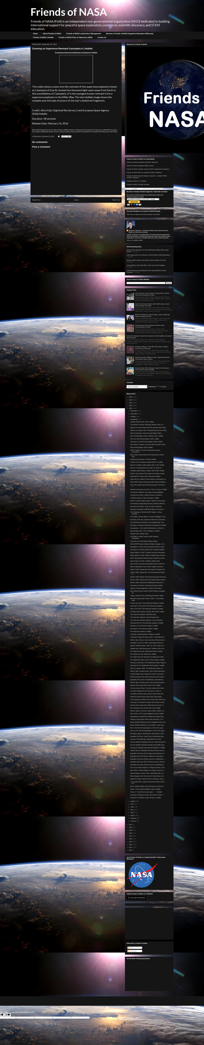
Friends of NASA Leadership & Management (83, 33)
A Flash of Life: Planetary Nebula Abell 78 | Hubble (146, 462)
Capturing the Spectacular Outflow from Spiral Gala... (147, 716)
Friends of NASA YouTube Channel (138, 184)
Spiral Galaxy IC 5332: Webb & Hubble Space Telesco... (148, 555)
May (132, 810)
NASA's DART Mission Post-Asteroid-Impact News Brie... (148, 577)
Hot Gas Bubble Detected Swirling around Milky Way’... (148, 745)
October (133, 416)
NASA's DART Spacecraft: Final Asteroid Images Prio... (148, 569)
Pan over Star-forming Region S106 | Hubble (144, 439)
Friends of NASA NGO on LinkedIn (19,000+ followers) (144, 172)
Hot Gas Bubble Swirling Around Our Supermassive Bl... (148, 742)
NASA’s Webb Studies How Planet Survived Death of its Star (146, 260)
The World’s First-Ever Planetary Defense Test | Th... (147, 424)
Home (35, 33)
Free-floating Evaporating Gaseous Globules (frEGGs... (148, 503)
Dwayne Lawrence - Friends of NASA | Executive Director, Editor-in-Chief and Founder (148, 231)
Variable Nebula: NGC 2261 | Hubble (142, 422)
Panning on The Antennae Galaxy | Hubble (144, 626)
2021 (131, 825)
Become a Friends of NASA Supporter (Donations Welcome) (129, 33)
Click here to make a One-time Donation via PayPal (143, 214)
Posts (130, 948)
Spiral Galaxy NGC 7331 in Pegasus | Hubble (144, 531)
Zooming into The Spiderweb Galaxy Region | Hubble (147, 665)
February (134, 818)
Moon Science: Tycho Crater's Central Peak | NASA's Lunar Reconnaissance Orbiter (152, 294)
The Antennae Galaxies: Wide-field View (143, 614)
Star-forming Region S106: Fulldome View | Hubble (146, 436)
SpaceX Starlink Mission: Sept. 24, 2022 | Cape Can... (147, 645)
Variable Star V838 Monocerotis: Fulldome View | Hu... (147, 648)
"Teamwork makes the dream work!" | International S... (147, 637)
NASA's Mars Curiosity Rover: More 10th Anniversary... (148, 671)
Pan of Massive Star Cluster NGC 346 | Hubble (145, 708)
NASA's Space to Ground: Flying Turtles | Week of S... (147, 711)
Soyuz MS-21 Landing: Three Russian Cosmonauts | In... (148, 479)
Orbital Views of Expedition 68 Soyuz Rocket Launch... (147, 750)
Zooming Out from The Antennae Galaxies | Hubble (146, 623)
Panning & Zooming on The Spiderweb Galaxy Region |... (148, 662)
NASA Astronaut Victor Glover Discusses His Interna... (147, 677)
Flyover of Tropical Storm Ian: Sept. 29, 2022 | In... (146, 468)
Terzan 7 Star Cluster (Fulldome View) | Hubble (145, 789)
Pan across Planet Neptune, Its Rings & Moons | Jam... (148, 767)
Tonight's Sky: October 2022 (139, 534)
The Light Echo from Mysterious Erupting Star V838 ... (147, 657)
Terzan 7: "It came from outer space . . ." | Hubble (146, 792)
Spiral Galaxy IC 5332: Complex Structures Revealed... (148, 552)
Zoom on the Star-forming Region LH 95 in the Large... (147, 731)
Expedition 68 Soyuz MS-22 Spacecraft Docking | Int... (147, 753)
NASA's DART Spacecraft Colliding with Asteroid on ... (147, 582)
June (132, 807)
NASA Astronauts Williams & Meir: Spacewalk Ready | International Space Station (152, 358)
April (132, 812)
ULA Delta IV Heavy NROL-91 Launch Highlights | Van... (148, 517)
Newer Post (36, 200)
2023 (131, 405)
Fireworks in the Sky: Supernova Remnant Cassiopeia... (148, 519)
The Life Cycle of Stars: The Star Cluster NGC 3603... (147, 688)
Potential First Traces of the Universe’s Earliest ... (146, 476)
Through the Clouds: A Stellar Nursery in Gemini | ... (147, 495)
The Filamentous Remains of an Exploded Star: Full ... (147, 522)
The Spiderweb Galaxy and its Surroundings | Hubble (147, 660)
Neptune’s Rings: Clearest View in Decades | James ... (147, 779)
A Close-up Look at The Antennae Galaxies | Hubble (147, 603)
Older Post (116, 200)
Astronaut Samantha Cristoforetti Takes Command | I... (147, 509)
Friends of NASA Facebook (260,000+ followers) (142, 162)
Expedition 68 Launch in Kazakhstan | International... (147, 679)
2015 (131, 841)
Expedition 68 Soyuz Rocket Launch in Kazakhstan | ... (148, 759)
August (133, 801)
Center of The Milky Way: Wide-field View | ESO (145, 739)
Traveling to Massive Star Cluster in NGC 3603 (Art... (147, 694)
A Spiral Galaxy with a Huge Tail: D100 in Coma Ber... (147, 674)
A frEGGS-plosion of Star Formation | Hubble (144, 498)
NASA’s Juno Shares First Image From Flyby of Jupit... (147, 473)
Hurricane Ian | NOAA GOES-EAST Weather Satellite (147, 549)
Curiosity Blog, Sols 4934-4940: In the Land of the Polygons (146, 265)
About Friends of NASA (52, 33)
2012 (131, 850)
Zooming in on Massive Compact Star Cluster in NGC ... (148, 702)
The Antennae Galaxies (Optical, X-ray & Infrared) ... (147, 620)
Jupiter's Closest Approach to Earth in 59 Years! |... (146, 588)
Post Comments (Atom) (80, 205)
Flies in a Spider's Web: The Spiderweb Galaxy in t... (147, 668)
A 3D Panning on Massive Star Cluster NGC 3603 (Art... (148, 699)
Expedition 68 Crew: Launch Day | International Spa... (147, 736)
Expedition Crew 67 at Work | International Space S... (147, 643)
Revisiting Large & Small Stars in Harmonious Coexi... (147, 733)
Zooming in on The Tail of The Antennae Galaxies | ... (147, 606)
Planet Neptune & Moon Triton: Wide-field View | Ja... (147, 773)
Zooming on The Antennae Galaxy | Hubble (144, 628)
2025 (131, 400)
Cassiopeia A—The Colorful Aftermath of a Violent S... (147, 528)
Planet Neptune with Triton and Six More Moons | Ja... (147, 776)
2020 (131, 827)
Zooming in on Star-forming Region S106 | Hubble (146, 442)
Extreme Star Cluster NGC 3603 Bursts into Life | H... (147, 705)
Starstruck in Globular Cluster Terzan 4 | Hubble (145, 798)
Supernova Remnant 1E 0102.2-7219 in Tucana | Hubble (148, 489)
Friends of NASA (69, 11)
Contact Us (101, 37)
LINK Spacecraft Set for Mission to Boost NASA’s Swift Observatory (148, 255)
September (134, 419)
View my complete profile (135, 240)
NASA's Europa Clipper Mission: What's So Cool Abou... (148, 501)
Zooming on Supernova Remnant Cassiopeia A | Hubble (148, 525)
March (133, 815)
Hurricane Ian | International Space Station (144, 541)
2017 (131, 836)
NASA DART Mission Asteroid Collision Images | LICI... (148, 544)
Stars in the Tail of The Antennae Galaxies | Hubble (146, 609)
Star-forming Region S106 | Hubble (141, 447)
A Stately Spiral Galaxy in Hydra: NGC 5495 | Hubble (147, 470)
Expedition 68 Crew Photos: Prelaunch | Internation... (147, 756)
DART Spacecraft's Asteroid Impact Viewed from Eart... (148, 558)
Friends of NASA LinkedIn (43, 37)
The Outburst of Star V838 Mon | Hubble (143, 654)
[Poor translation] (7, 1015)
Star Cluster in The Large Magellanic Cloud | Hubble (147, 713)
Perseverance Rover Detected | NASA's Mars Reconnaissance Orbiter (149, 326)
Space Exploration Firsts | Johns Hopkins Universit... (147, 566)
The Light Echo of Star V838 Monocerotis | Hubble (146, 651)
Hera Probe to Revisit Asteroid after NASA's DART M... (148, 564)
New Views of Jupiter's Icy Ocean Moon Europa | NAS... (148, 444)
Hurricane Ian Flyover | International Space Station (146, 585)
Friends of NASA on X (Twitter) (136, 181)
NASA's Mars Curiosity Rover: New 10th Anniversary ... (148, 682)
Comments (132, 951)
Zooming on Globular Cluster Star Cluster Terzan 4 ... (147, 795)
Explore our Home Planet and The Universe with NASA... (148, 427)
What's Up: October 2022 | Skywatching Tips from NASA (148, 430)
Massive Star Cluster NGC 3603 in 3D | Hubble (145, 685)
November (134, 414)
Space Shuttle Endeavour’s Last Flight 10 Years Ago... (147, 725)
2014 (131, 844)
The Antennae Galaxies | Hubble (140, 631)
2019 (131, 830)
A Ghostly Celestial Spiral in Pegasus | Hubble (145, 634)
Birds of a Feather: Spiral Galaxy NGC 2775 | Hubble (147, 465)
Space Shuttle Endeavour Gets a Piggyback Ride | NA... (148, 722)
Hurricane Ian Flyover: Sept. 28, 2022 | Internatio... (146, 506)
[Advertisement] (149, 923)
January (133, 821)
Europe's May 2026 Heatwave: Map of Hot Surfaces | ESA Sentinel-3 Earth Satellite (152, 369)
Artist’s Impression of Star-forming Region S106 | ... (146, 433)
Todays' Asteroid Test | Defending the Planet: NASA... (147, 595)
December (134, 411)
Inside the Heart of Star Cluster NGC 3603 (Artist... (146, 697)
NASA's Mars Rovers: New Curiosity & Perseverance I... (148, 640)
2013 (131, 847)
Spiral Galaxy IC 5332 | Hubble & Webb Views (145, 561)
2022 (131, 408)
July (132, 804)
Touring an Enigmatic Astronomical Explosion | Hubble (147, 748)
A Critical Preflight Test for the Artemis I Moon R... (146, 691)
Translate (161, 386)
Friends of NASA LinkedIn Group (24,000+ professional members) (148, 169)
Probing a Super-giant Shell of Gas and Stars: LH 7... (147, 719)
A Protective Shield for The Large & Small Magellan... (147, 492)
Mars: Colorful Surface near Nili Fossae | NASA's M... (147, 786)
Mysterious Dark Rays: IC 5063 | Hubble (143, 459)
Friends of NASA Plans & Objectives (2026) (75, 37)
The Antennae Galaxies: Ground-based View (144, 617)
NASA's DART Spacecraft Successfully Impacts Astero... (148, 580)
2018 (131, 833)
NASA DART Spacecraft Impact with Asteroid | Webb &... (148, 482)
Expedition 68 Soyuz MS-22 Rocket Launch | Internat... (148, 762)
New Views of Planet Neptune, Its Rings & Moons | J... (147, 770)
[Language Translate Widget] (137, 386)
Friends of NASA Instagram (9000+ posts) (140, 166)
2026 (131, 397)
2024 (131, 403)
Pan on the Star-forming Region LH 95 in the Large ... (147, 728)
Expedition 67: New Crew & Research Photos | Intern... (148, 547)
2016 (131, 839)
